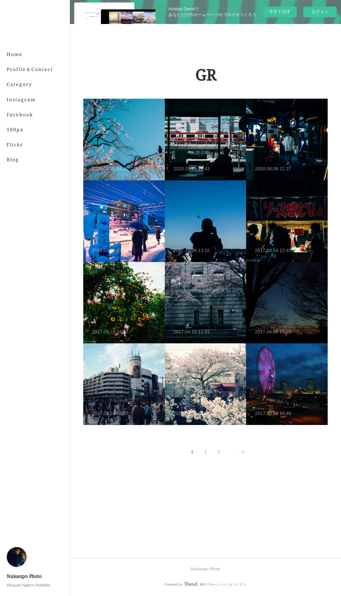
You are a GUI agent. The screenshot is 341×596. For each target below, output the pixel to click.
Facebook (20, 114)
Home (15, 54)
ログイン (320, 11)
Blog (13, 159)
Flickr (15, 144)
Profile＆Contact (30, 69)
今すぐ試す (280, 11)
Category (19, 84)
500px (15, 129)
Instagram (21, 99)
